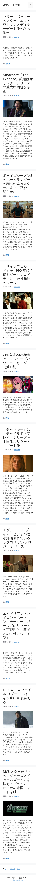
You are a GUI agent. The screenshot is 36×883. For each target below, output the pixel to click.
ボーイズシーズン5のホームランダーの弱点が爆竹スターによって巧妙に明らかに (17, 183)
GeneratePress (18, 880)
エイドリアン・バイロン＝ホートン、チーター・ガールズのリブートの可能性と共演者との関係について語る (16, 625)
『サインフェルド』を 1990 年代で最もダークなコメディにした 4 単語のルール (18, 274)
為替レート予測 (11, 4)
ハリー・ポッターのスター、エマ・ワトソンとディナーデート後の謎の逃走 (17, 24)
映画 (7, 164)
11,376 (12, 869)
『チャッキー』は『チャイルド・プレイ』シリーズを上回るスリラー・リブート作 (16, 437)
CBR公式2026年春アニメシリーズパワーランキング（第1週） (16, 360)
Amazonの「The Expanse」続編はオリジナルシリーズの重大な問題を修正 (18, 83)
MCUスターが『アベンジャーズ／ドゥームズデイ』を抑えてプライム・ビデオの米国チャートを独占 (17, 781)
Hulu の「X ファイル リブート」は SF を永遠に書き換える (17, 695)
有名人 (7, 64)
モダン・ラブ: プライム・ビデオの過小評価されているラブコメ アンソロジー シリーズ (17, 538)
